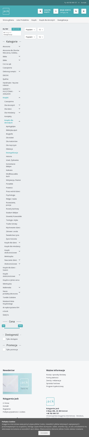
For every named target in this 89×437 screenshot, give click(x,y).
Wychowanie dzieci (13, 227)
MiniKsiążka (8, 256)
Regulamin (7, 409)
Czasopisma (7, 68)
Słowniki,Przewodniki (13, 216)
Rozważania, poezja (11, 203)
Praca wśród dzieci (13, 191)
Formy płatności (52, 377)
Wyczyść (16, 29)
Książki (34, 20)
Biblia (5, 56)
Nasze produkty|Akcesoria (10, 292)
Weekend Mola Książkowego (8, 302)
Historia (9, 156)
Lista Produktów (22, 20)
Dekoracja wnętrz (9, 71)
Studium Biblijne (12, 213)
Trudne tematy (11, 224)
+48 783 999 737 (71, 3)
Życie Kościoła (11, 239)
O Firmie (6, 403)
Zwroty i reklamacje (53, 380)
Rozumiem (44, 433)
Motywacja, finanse (13, 180)
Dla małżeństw (11, 141)
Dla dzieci (8, 109)
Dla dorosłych (9, 105)
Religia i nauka (11, 199)
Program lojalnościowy (55, 386)
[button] (62, 11)
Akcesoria (6, 46)
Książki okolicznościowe (10, 251)
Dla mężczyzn (11, 145)
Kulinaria (9, 170)
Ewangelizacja (62, 20)
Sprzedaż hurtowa (53, 383)
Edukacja (9, 149)
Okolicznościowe (10, 264)
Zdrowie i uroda (12, 231)
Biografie (9, 134)
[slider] (3, 328)
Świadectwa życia (12, 235)
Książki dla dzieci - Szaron (9, 268)
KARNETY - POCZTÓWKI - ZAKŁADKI (8, 91)
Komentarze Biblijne (10, 165)
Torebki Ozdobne (9, 297)
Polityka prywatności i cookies (14, 412)
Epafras (5, 79)
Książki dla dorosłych (47, 20)
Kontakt (83, 3)
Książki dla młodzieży (12, 246)
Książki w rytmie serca (11, 280)
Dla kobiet (10, 137)
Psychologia (10, 195)
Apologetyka (10, 126)
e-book (5, 311)
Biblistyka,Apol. (11, 130)
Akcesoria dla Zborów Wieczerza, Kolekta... (11, 51)
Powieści (9, 188)
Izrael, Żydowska (12, 160)
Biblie (5, 60)
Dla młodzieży (9, 113)
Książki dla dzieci (10, 242)
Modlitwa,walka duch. (12, 175)
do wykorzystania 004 (11, 307)
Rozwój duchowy (12, 209)
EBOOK (5, 75)
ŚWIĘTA (6, 315)
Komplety (8, 116)
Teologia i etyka (12, 220)
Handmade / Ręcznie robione (10, 84)
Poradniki (9, 184)
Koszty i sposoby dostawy (56, 375)
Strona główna (8, 20)
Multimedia (7, 287)
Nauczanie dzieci (10, 260)
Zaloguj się (64, 12)
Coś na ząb (7, 64)
